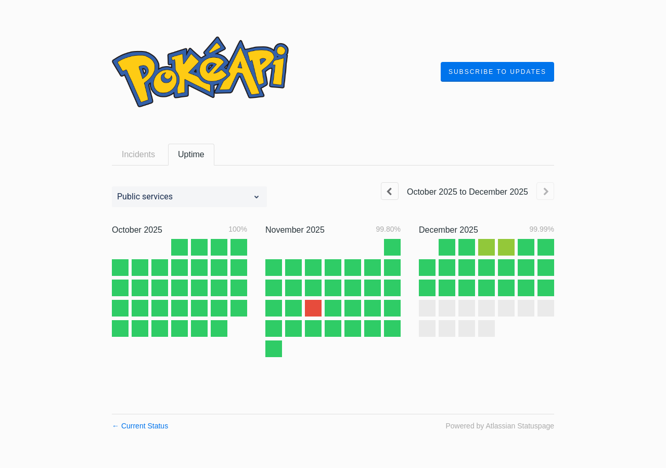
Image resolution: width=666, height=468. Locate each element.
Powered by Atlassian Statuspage (499, 426)
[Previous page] (390, 191)
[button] (497, 72)
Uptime (191, 154)
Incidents (138, 154)
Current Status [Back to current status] (140, 426)
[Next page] (545, 191)
